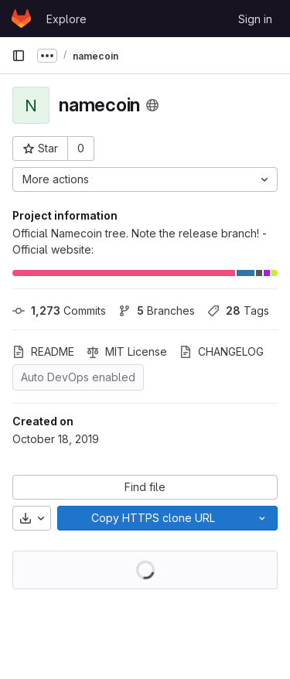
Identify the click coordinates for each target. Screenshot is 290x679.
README (43, 351)
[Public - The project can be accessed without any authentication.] (152, 105)
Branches (156, 310)
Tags (238, 310)
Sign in (255, 19)
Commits (59, 310)
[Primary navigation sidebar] (18, 55)
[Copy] (152, 518)
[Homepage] (21, 18)
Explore (66, 19)
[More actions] (145, 179)
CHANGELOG (221, 351)
